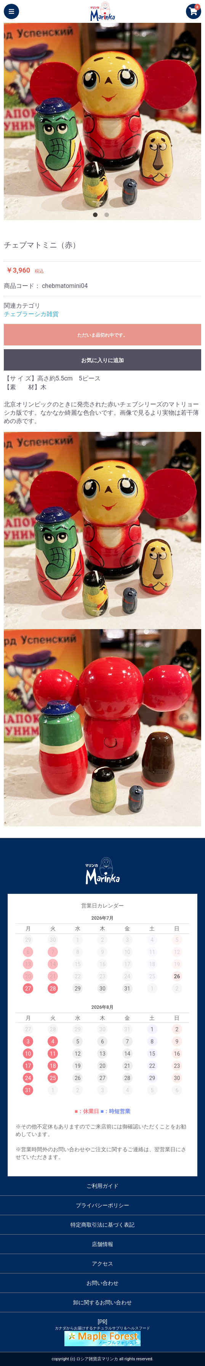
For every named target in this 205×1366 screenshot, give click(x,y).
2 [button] (108, 216)
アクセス (102, 1264)
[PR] (102, 1332)
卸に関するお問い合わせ (102, 1302)
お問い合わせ (102, 1283)
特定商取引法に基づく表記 (102, 1225)
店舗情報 (102, 1244)
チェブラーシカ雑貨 (31, 314)
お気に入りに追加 (102, 360)
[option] (102, 121)
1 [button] (97, 216)
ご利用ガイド (102, 1186)
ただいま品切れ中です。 (102, 335)
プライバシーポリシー (102, 1205)
